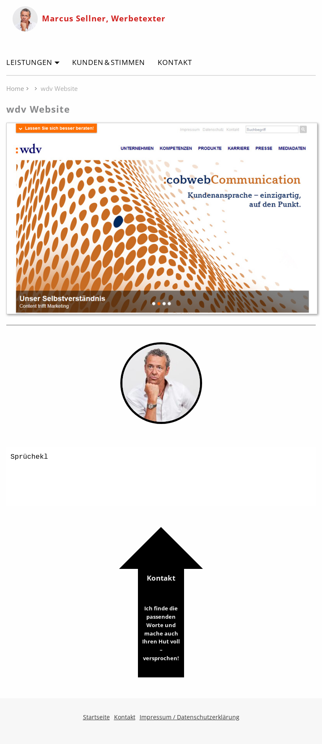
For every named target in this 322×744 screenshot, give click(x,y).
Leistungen (29, 62)
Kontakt (175, 62)
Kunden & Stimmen (108, 62)
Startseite (96, 717)
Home (15, 88)
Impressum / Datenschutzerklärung (189, 717)
